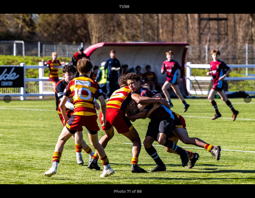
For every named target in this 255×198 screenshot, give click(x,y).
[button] (232, 8)
